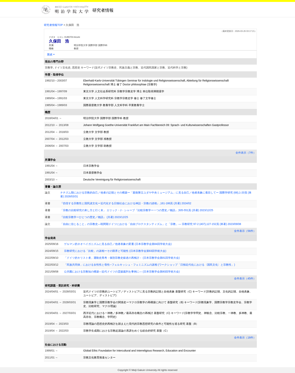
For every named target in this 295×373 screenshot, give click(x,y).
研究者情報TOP (53, 24)
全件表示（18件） (245, 337)
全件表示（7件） (246, 152)
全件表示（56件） (245, 230)
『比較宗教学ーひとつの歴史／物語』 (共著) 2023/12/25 (94, 217)
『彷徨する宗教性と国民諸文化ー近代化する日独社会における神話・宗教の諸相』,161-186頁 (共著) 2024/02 (125, 203)
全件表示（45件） (245, 278)
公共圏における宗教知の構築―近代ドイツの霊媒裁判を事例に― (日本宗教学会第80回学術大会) (122, 271)
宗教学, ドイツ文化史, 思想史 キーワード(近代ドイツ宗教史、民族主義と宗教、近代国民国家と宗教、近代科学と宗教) (116, 67)
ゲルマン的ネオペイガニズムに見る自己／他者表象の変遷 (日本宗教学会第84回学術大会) (118, 243)
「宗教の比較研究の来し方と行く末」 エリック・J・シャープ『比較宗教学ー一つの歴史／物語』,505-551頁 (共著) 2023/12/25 (136, 210)
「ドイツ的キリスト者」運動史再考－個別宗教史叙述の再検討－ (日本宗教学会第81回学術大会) (122, 257)
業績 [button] (49, 54)
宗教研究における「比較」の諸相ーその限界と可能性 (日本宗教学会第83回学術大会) (115, 250)
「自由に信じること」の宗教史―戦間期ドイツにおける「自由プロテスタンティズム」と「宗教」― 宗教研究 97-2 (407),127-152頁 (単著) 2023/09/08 (150, 224)
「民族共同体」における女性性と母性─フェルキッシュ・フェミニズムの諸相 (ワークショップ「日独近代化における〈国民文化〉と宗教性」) (149, 264)
